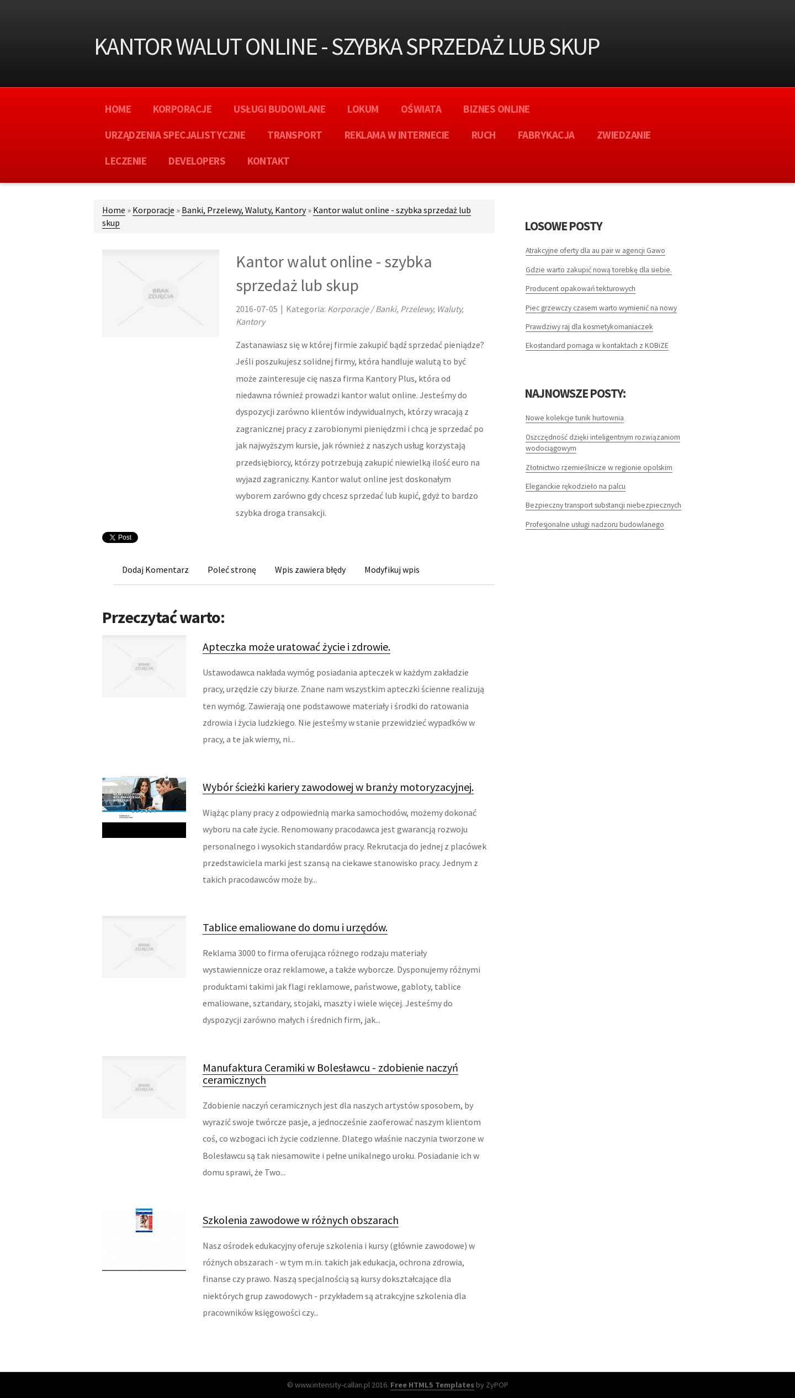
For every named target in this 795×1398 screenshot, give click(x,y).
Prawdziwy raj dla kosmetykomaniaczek (589, 326)
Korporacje (153, 209)
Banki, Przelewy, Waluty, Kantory (244, 209)
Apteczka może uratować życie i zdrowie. (296, 646)
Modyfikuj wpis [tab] (392, 569)
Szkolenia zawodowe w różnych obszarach (301, 1220)
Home (113, 209)
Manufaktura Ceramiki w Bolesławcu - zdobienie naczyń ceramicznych (330, 1073)
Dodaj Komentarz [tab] (155, 569)
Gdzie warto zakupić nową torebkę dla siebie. (599, 270)
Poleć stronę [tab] (232, 569)
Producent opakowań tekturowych (580, 288)
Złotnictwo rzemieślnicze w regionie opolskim (599, 467)
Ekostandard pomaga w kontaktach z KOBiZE (597, 345)
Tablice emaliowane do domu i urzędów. (295, 927)
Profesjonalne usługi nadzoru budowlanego (595, 524)
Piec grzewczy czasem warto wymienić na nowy (601, 308)
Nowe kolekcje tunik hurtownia (575, 418)
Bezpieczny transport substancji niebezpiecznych (603, 505)
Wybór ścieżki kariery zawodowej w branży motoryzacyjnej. (338, 787)
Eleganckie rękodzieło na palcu (576, 486)
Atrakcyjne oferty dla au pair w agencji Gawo (595, 250)
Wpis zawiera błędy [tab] (310, 569)
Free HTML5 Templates (432, 1385)
